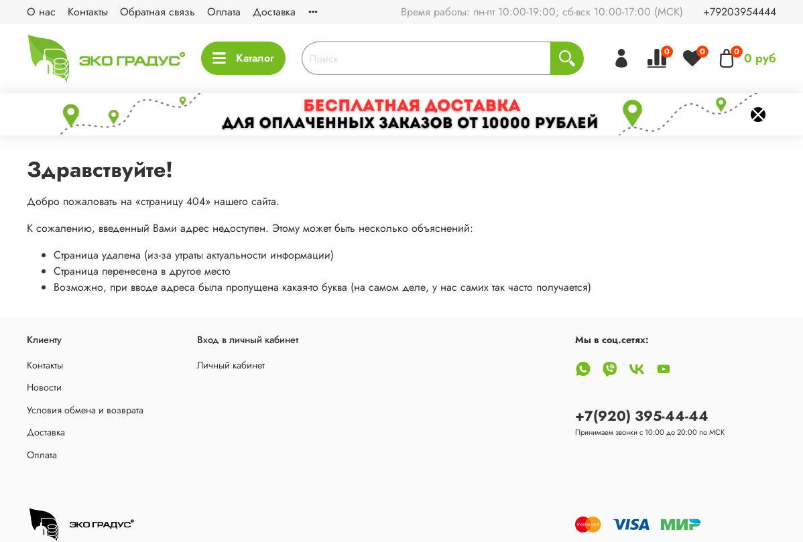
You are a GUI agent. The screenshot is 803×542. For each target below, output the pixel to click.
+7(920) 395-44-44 (641, 416)
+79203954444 (739, 11)
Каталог (243, 58)
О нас (41, 11)
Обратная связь (157, 11)
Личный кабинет (231, 365)
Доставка (274, 11)
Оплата (224, 11)
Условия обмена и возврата (85, 410)
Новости (44, 387)
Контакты (88, 11)
